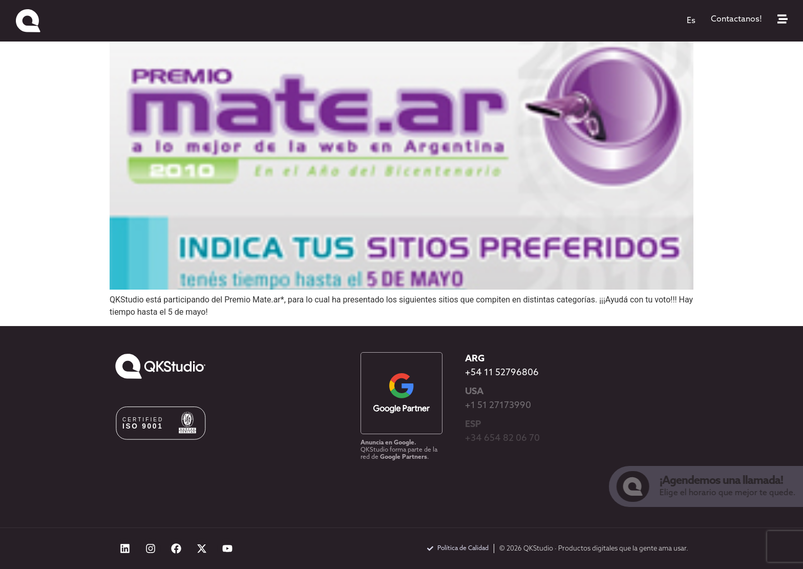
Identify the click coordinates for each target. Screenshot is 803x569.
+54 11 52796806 (502, 373)
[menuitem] (691, 21)
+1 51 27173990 (498, 406)
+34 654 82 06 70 (502, 438)
